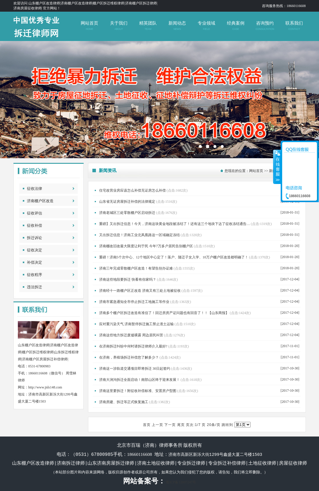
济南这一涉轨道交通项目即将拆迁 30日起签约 (134, 368)
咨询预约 (265, 25)
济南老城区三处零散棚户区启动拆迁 (127, 213)
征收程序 (34, 274)
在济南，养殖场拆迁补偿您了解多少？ (129, 357)
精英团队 (148, 25)
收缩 (277, 166)
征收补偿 (34, 225)
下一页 (170, 425)
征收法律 (34, 188)
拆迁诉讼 (34, 238)
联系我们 (294, 25)
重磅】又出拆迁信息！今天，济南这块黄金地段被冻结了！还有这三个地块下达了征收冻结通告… (174, 224)
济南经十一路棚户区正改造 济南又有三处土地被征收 (140, 291)
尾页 (181, 425)
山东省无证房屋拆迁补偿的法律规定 (127, 202)
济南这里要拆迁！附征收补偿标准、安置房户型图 (137, 391)
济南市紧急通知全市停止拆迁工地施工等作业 (134, 302)
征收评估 (34, 213)
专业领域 (206, 25)
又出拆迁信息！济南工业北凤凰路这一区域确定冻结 (139, 235)
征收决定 (34, 250)
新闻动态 (177, 25)
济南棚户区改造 (40, 201)
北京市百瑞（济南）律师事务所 (159, 99)
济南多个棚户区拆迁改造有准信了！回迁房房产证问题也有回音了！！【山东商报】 (164, 313)
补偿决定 (34, 262)
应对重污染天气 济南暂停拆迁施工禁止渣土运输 (136, 324)
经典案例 (235, 25)
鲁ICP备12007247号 (181, 482)
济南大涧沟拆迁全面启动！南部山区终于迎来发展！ (139, 380)
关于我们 (118, 25)
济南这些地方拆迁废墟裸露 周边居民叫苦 (131, 335)
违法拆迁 (34, 287)
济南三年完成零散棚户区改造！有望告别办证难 (136, 268)
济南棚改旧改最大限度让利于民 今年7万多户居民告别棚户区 (146, 246)
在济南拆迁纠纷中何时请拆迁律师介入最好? (133, 346)
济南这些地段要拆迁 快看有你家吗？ (127, 279)
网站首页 (89, 25)
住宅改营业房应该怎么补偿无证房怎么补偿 (132, 190)
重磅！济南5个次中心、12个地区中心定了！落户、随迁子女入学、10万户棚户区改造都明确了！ (173, 257)
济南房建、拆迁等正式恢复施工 (123, 402)
